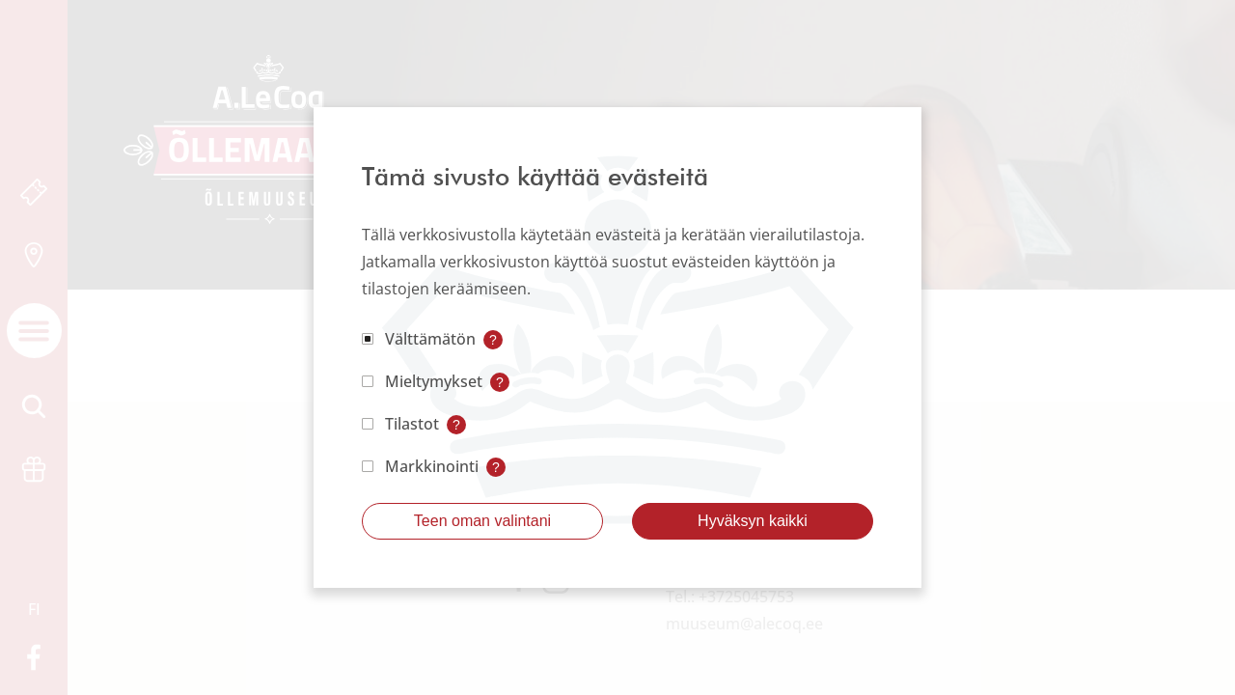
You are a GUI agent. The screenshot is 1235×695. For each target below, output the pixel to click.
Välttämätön (430, 338)
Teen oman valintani (482, 521)
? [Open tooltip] (493, 340)
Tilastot (412, 423)
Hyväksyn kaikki (753, 521)
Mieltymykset (433, 381)
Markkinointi (432, 466)
